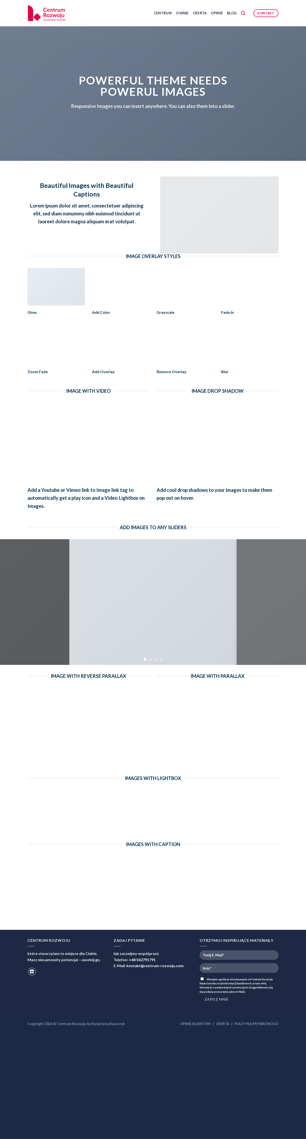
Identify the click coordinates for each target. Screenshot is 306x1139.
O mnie (182, 13)
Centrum (163, 13)
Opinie (217, 13)
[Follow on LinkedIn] (32, 972)
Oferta (200, 13)
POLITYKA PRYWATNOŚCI (257, 1024)
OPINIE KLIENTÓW (195, 1024)
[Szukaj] (243, 13)
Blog (232, 13)
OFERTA (222, 1024)
